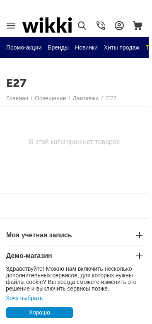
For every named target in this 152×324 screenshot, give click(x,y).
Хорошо (39, 312)
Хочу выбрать (24, 298)
